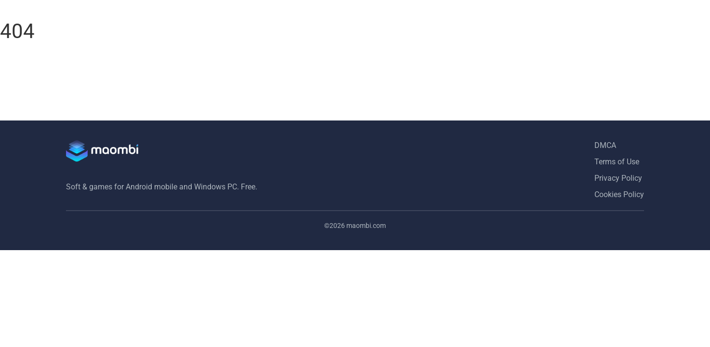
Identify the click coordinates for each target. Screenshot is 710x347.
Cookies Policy (619, 194)
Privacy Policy (618, 178)
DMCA (605, 145)
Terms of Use (616, 161)
